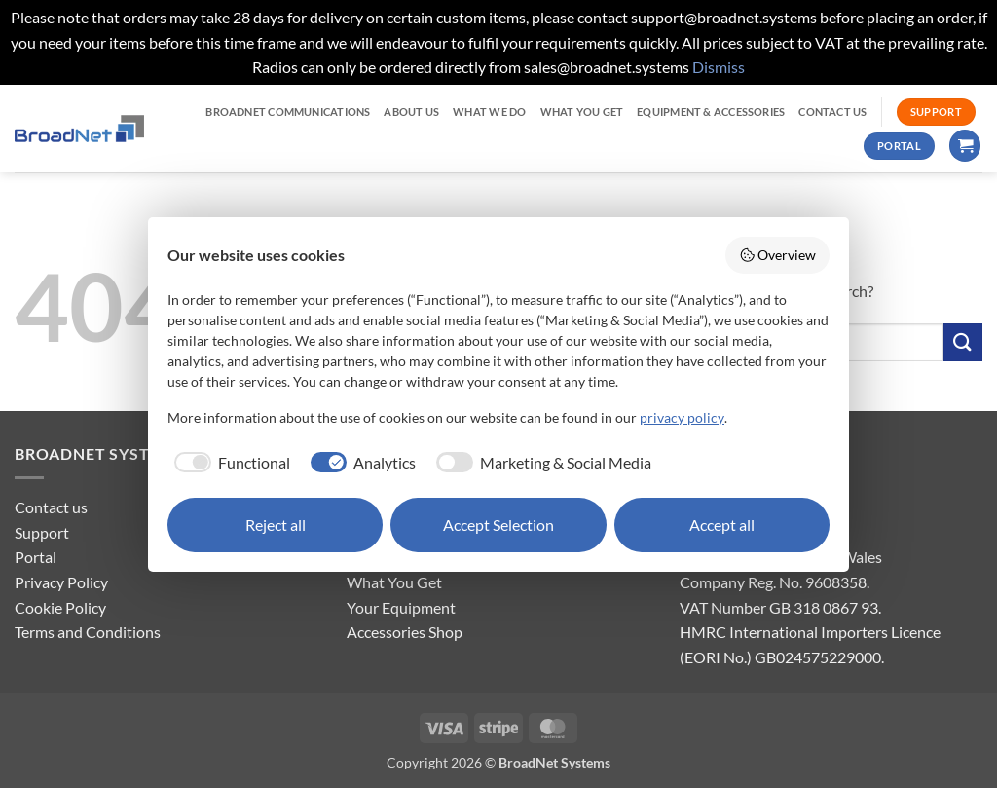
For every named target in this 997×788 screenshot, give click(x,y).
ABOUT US (411, 111)
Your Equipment (401, 607)
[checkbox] (228, 462)
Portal (35, 556)
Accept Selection (498, 524)
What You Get (394, 582)
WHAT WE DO (489, 111)
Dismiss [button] (718, 66)
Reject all (275, 524)
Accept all (722, 524)
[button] (964, 146)
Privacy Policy (61, 582)
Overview (778, 255)
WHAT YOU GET (582, 111)
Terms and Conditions (88, 631)
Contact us (51, 507)
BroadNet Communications (287, 111)
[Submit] (962, 342)
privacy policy (682, 417)
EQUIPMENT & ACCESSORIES (711, 111)
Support (42, 532)
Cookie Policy (60, 607)
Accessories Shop (404, 631)
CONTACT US (832, 111)
